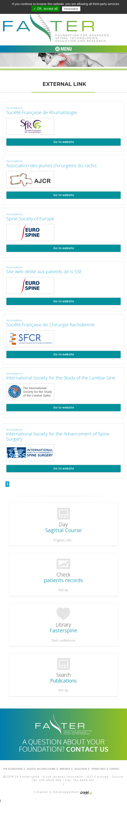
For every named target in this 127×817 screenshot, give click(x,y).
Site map (73, 784)
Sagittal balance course (41, 769)
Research (65, 769)
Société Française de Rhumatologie (41, 112)
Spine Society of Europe (33, 218)
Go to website (63, 142)
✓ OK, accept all (45, 8)
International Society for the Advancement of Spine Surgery (57, 436)
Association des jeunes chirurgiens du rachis (51, 165)
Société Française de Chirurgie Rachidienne (50, 324)
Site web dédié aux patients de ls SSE (44, 271)
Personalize (71, 8)
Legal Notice (51, 784)
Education (80, 769)
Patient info (98, 769)
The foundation (12, 769)
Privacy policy (91, 8)
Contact (114, 769)
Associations (14, 108)
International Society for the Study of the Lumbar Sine (60, 377)
